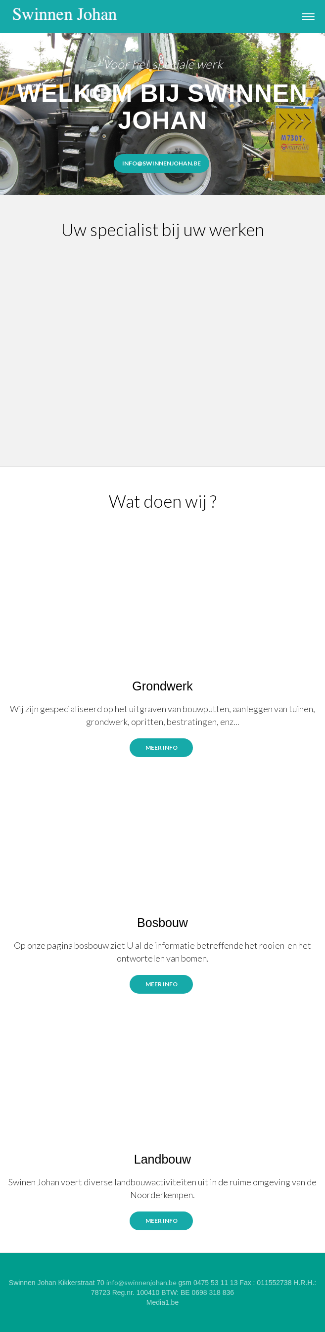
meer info (161, 1220)
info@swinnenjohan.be (141, 1282)
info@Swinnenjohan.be (161, 163)
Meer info (161, 747)
